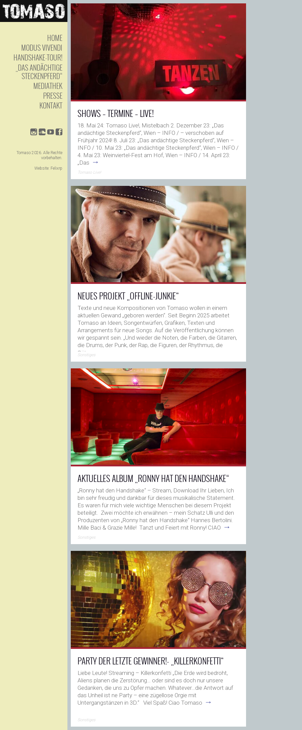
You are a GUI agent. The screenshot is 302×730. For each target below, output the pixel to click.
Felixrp (56, 168)
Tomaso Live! (89, 172)
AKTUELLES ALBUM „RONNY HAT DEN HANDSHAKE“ (153, 478)
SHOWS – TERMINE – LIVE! (116, 113)
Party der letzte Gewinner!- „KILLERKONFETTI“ (151, 660)
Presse (52, 95)
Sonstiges (86, 354)
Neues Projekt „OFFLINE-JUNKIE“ (128, 295)
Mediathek (47, 85)
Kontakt (50, 105)
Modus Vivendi (41, 47)
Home (54, 37)
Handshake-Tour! (37, 57)
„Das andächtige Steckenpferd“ (39, 71)
